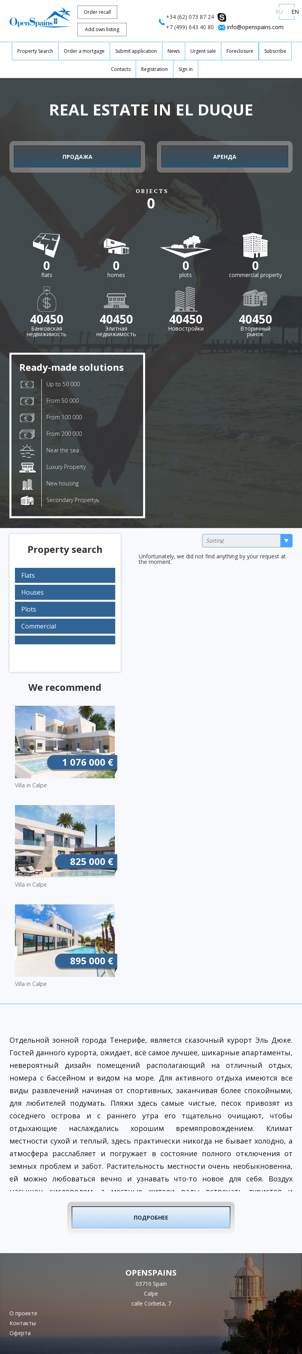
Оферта (20, 1333)
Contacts (121, 69)
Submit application (136, 51)
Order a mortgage (84, 51)
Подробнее (151, 1217)
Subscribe (275, 51)
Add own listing (102, 29)
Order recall (97, 12)
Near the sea (49, 451)
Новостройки (186, 322)
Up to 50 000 (49, 384)
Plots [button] (28, 609)
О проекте (23, 1313)
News (174, 51)
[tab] (65, 575)
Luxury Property (52, 467)
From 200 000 (50, 434)
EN (295, 11)
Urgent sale (203, 51)
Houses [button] (32, 592)
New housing (49, 484)
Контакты (22, 1323)
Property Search (35, 51)
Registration (154, 69)
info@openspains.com (255, 27)
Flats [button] (28, 575)
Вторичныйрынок (255, 322)
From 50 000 (49, 401)
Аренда (224, 156)
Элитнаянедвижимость (116, 322)
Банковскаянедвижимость (46, 322)
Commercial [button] (38, 626)
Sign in (186, 69)
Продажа (77, 156)
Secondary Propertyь (59, 500)
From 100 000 (50, 417)
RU (279, 11)
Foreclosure (239, 51)
